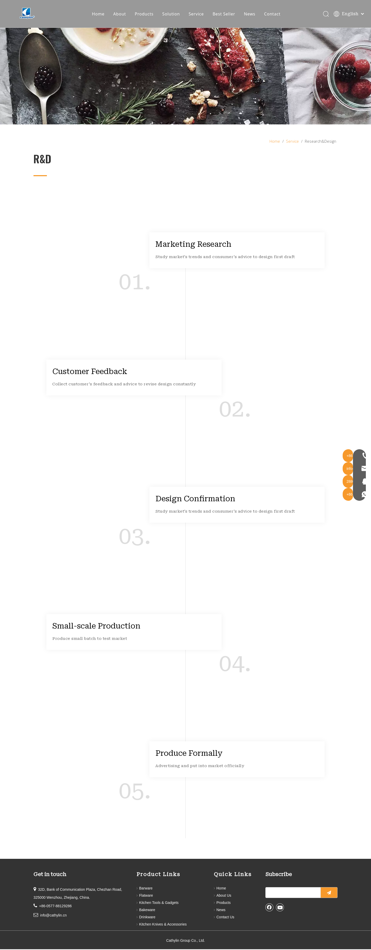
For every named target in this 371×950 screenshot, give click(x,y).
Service (196, 14)
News (250, 14)
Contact (273, 14)
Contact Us (225, 918)
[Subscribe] (329, 893)
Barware (146, 889)
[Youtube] (280, 908)
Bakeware (147, 911)
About (120, 14)
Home (98, 14)
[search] (292, 893)
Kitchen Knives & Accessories (163, 925)
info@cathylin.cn (53, 916)
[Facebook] (269, 908)
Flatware (146, 896)
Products (144, 14)
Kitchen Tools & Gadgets (159, 903)
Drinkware (147, 918)
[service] (185, 77)
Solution (171, 14)
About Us (223, 896)
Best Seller (224, 14)
